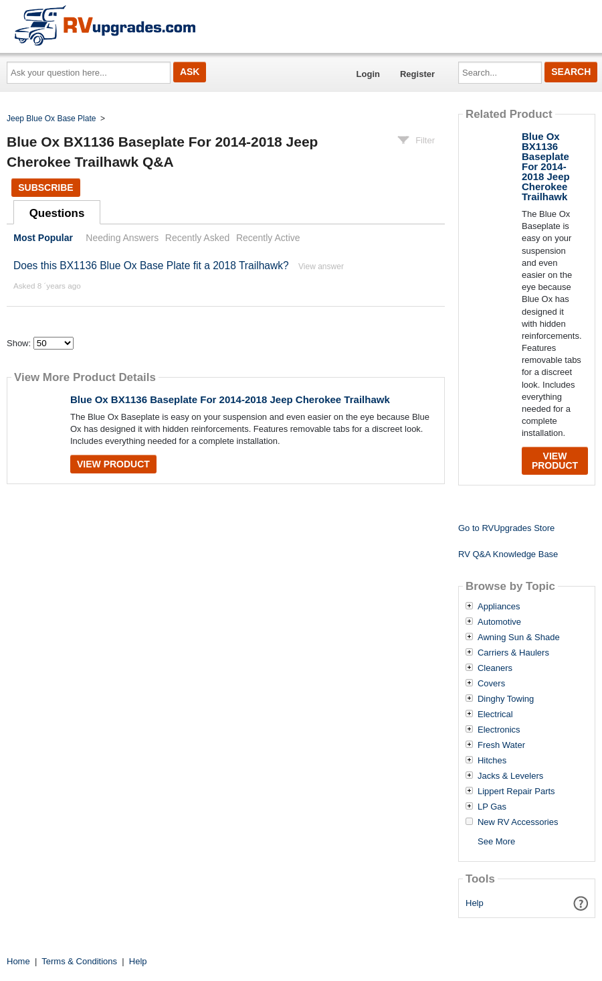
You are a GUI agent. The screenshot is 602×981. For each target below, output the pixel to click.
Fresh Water (501, 745)
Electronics (499, 730)
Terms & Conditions (79, 961)
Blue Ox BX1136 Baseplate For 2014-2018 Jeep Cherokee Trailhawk (230, 399)
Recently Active (268, 237)
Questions (57, 213)
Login (368, 74)
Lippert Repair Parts (516, 791)
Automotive (499, 622)
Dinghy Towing (506, 699)
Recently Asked (197, 237)
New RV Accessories (518, 822)
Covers (491, 683)
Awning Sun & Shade (519, 637)
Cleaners (495, 668)
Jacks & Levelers (510, 776)
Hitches (492, 760)
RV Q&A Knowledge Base (508, 554)
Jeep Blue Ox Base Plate (51, 118)
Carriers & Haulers (513, 653)
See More (496, 841)
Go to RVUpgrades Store (506, 528)
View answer (321, 266)
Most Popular (43, 237)
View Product (113, 464)
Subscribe (45, 187)
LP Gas (492, 807)
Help (475, 903)
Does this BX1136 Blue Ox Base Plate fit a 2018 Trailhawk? (151, 265)
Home (18, 961)
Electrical (495, 714)
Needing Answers (122, 237)
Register (417, 74)
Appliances (499, 606)
